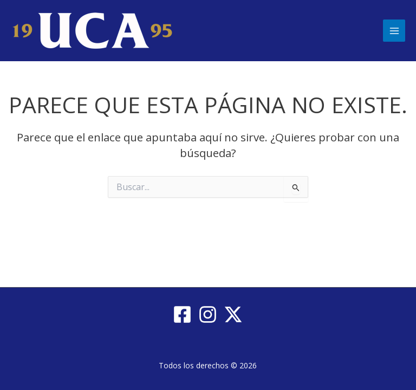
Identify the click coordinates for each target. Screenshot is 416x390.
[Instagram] (207, 314)
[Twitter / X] (233, 314)
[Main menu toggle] (394, 31)
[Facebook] (182, 314)
